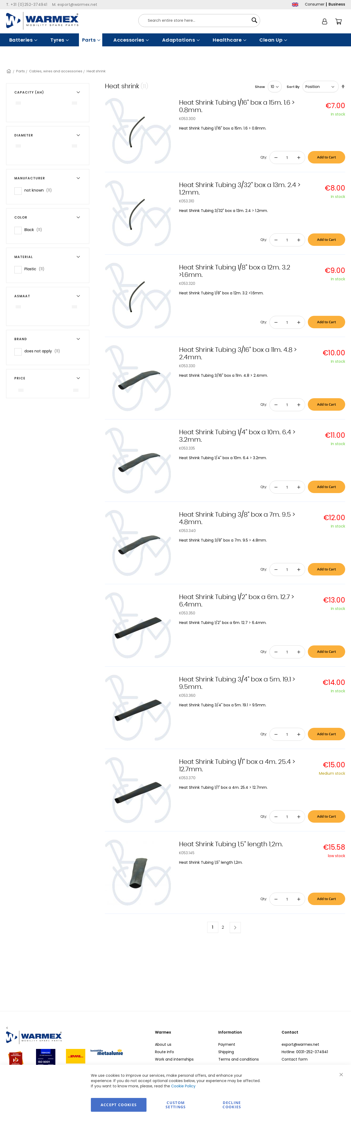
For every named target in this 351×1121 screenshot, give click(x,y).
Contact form (295, 1059)
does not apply (43, 351)
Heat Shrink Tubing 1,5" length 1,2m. (231, 844)
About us (163, 1044)
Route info (164, 1051)
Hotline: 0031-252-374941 (305, 1051)
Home (9, 71)
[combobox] (199, 20)
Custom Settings (176, 1104)
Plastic (36, 269)
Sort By (293, 86)
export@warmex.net (300, 1044)
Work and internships (174, 1059)
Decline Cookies (232, 1104)
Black (34, 229)
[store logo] (42, 21)
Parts (20, 71)
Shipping (226, 1051)
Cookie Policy (183, 1086)
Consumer (315, 4)
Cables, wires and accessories (55, 71)
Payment (226, 1044)
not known (39, 190)
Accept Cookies (119, 1104)
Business (336, 4)
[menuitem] (22, 39)
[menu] (175, 39)
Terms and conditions (238, 1059)
